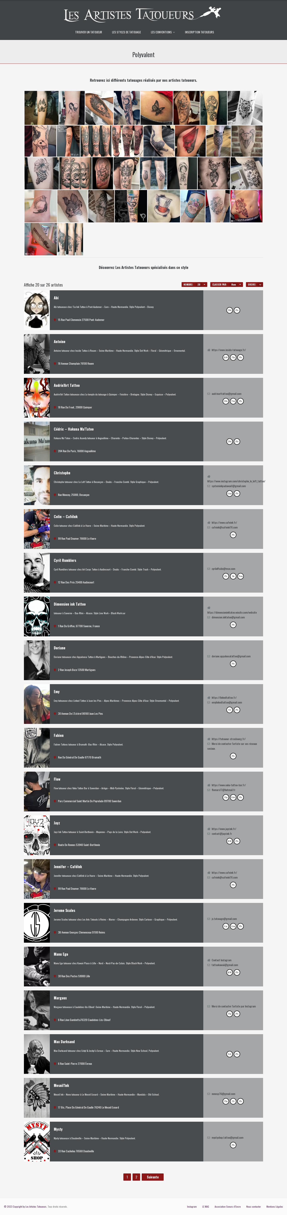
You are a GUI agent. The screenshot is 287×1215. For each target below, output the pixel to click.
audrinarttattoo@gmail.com (226, 393)
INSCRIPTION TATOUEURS (199, 32)
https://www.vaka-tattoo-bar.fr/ (229, 785)
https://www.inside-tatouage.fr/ (229, 350)
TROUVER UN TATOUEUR (88, 32)
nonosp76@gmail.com (223, 1094)
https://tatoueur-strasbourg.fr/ (229, 739)
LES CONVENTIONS (161, 32)
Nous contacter (253, 1206)
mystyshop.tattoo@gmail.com (227, 1137)
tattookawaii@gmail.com (225, 965)
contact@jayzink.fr (222, 833)
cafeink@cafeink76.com (225, 527)
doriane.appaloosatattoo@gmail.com (231, 656)
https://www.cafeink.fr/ (224, 522)
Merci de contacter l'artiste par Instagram (234, 1006)
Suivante (153, 1177)
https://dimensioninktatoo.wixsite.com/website (232, 612)
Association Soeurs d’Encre (228, 1206)
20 (199, 284)
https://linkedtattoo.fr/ (224, 697)
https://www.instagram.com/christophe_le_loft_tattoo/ (236, 481)
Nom (233, 284)
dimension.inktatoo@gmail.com (228, 617)
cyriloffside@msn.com (223, 568)
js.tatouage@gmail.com (224, 918)
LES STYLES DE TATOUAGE (126, 32)
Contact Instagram (221, 960)
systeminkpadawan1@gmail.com (229, 486)
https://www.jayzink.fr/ (224, 829)
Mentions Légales (274, 1206)
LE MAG (205, 1206)
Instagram (192, 1206)
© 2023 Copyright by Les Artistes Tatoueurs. (25, 1206)
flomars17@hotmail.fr (223, 790)
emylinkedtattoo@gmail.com (227, 702)
